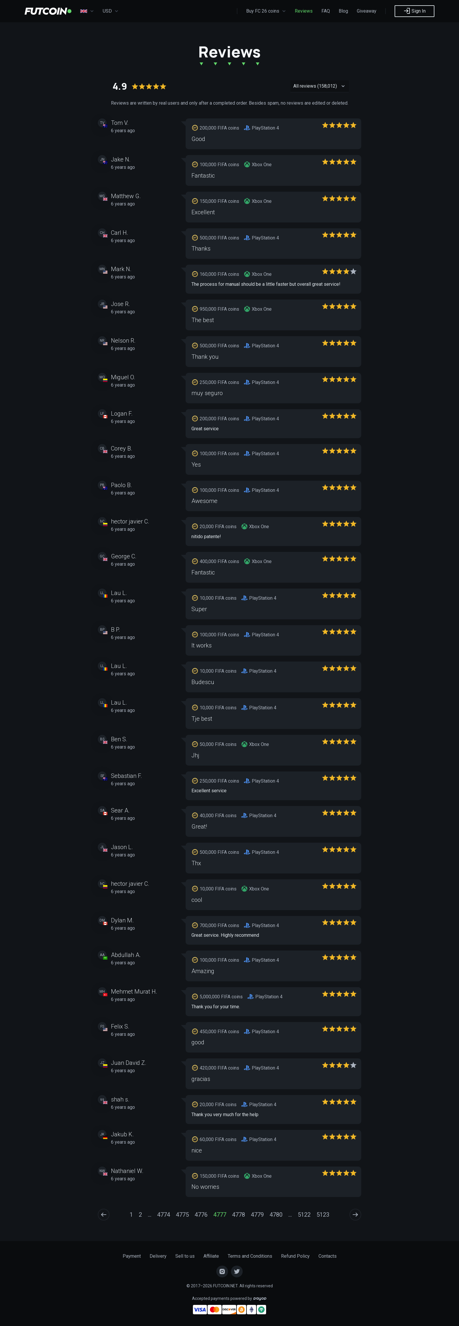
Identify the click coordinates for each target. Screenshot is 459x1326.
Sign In (414, 10)
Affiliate (211, 1256)
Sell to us (185, 1256)
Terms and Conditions (250, 1256)
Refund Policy (295, 1256)
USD (111, 11)
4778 (238, 1214)
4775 (182, 1214)
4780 (276, 1214)
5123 (322, 1214)
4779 (257, 1214)
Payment (132, 1256)
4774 (163, 1214)
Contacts (327, 1256)
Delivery (158, 1256)
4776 (201, 1214)
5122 (304, 1214)
